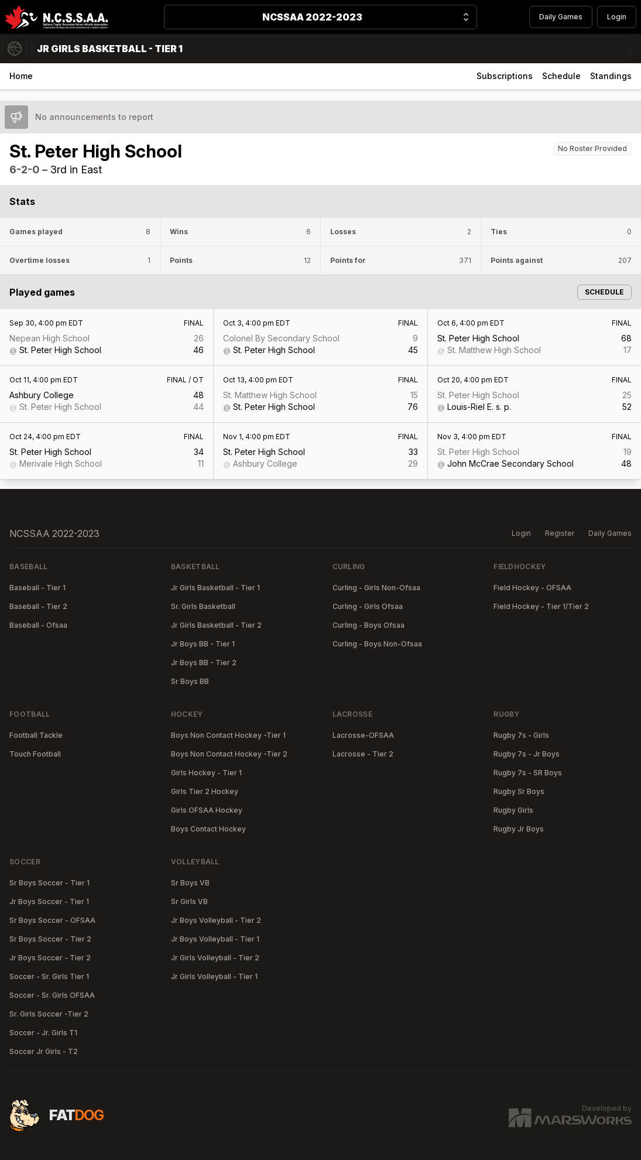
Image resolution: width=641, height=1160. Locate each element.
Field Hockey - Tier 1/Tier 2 (541, 606)
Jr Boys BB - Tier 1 (203, 643)
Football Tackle (36, 735)
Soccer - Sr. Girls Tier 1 (49, 976)
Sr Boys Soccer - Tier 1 (49, 882)
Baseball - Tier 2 (38, 606)
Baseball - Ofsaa (38, 625)
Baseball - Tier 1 (37, 587)
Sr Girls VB (189, 901)
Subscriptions (505, 76)
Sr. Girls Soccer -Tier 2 (48, 1014)
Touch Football (35, 754)
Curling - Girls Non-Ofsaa (376, 587)
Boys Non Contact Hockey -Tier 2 (229, 754)
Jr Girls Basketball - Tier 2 (216, 625)
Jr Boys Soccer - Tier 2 (50, 957)
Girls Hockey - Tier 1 (206, 772)
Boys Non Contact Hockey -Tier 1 (228, 735)
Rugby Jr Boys (518, 828)
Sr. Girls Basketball (203, 606)
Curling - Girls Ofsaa (368, 606)
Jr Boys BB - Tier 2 (203, 662)
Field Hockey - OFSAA (532, 587)
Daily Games (560, 16)
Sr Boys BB (190, 681)
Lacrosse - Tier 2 (363, 754)
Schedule (561, 76)
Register (559, 533)
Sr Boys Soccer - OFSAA (52, 920)
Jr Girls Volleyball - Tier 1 (214, 976)
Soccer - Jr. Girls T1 (43, 1032)
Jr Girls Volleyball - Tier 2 (215, 957)
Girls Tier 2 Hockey (204, 791)
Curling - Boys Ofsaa (369, 625)
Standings (611, 76)
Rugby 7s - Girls (521, 735)
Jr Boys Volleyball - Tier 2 (216, 920)
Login (616, 16)
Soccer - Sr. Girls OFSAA (52, 995)
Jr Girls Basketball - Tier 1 (215, 587)
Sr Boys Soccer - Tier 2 (50, 939)
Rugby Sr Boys (518, 791)
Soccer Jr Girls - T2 (43, 1051)
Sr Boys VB (190, 882)
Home (21, 76)
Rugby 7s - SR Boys (527, 772)
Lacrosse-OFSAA (363, 735)
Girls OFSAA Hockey (206, 810)
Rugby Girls (513, 810)
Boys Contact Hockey (208, 828)
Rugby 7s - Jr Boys (526, 754)
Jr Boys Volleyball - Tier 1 (215, 939)
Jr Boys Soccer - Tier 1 (49, 901)
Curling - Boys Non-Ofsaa (377, 643)
